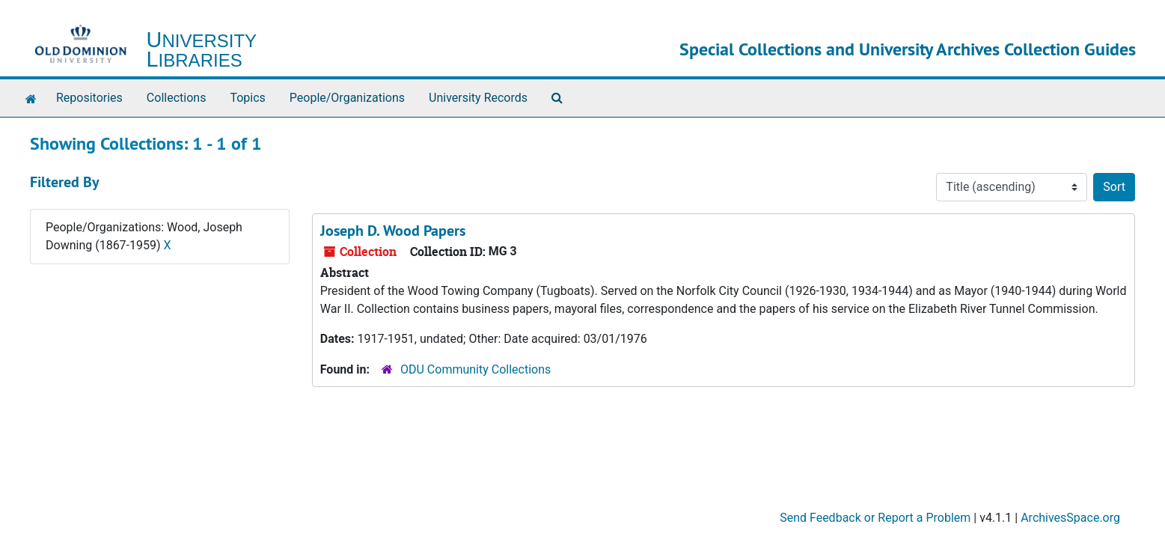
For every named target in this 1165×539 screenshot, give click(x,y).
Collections (177, 98)
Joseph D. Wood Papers (392, 230)
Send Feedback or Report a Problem (875, 518)
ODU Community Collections (475, 369)
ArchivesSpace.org (1070, 518)
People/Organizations (347, 98)
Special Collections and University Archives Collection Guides (907, 49)
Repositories (89, 98)
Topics (247, 98)
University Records (478, 98)
